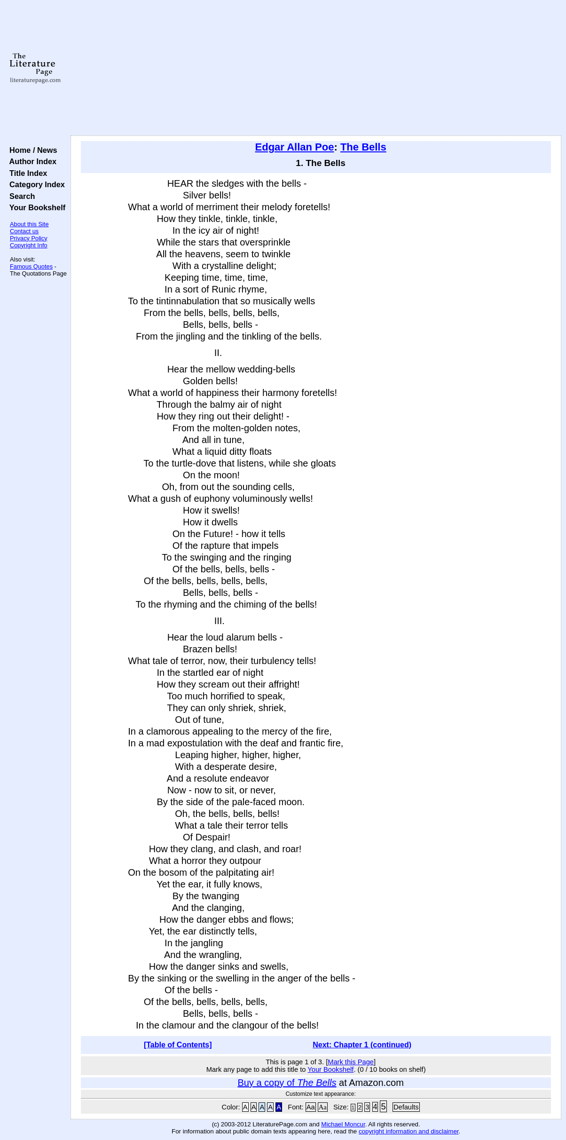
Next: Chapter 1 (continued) (362, 1045)
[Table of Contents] (178, 1045)
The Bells (363, 147)
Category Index (35, 184)
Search (20, 196)
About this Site (29, 224)
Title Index (26, 173)
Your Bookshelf (35, 207)
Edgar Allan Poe (294, 147)
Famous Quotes (31, 266)
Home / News (31, 150)
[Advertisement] (315, 68)
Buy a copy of (286, 1082)
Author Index (30, 161)
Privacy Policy (28, 238)
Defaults (406, 1107)
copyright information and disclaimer (409, 1131)
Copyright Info (28, 245)
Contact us (24, 231)
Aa (311, 1107)
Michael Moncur (343, 1124)
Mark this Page (351, 1062)
